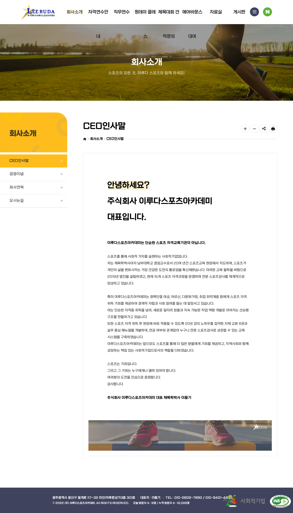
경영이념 (16, 174)
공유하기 (264, 128)
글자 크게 (245, 128)
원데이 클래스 (145, 24)
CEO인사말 (19, 161)
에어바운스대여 (192, 24)
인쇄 (273, 128)
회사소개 (75, 12)
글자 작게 (254, 128)
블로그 (267, 12)
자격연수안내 (98, 24)
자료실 (216, 12)
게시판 (239, 12)
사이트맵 (254, 12)
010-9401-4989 (219, 498)
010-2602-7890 (188, 498)
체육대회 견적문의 (168, 24)
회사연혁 (16, 187)
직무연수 (122, 12)
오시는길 (16, 200)
